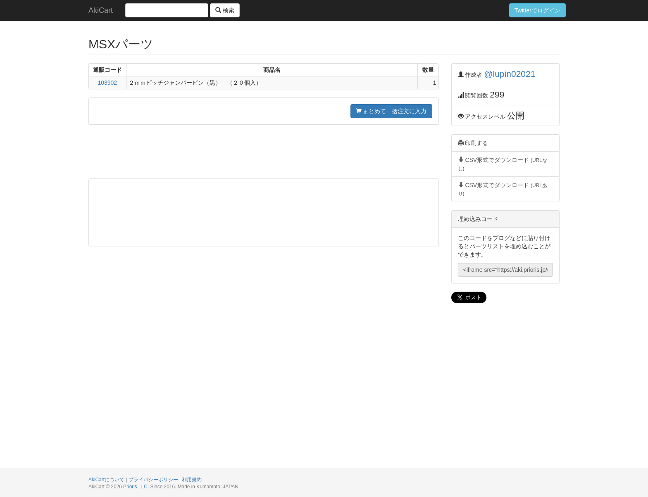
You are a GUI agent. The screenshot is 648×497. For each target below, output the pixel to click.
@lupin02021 (509, 73)
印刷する (473, 143)
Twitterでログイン (537, 10)
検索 (224, 10)
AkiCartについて (106, 480)
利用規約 (192, 480)
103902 (107, 82)
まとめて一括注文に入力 (391, 111)
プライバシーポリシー (153, 480)
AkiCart (100, 10)
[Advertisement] (263, 151)
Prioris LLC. (136, 487)
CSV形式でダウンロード (502, 164)
